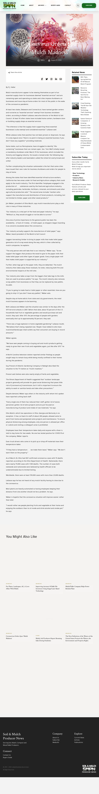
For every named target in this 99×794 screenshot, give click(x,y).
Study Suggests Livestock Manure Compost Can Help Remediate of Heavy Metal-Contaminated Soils (86, 140)
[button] (78, 5)
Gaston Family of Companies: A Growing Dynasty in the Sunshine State (86, 123)
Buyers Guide (7, 774)
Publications (78, 759)
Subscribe (56, 757)
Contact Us (7, 772)
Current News (79, 754)
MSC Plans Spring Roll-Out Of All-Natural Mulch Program (86, 81)
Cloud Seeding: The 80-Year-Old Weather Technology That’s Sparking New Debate (86, 109)
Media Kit (56, 759)
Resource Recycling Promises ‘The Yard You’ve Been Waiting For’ (85, 93)
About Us (56, 754)
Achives (77, 757)
